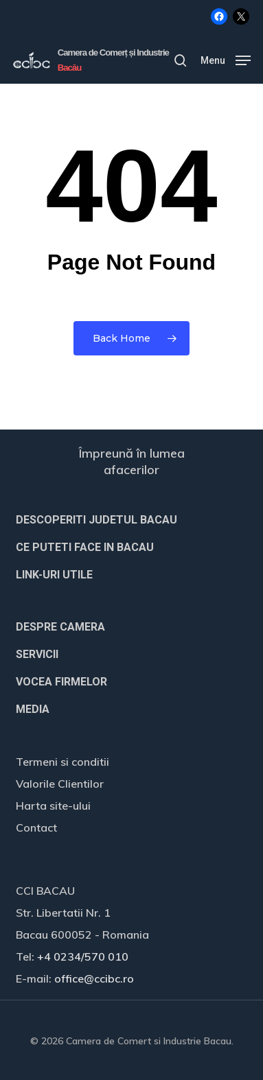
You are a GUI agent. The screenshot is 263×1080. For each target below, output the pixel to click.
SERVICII (37, 654)
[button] (226, 59)
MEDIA (32, 709)
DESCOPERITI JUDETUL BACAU (96, 519)
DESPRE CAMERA (60, 626)
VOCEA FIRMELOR (61, 681)
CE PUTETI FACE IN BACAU (85, 547)
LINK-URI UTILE (54, 574)
